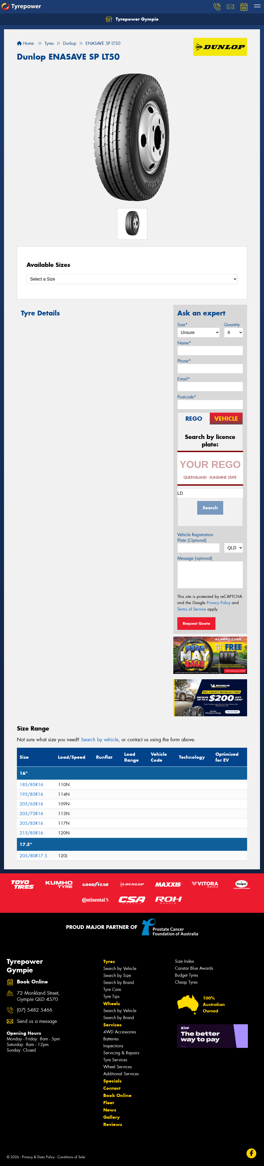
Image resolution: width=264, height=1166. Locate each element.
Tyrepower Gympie (132, 19)
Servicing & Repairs (121, 1053)
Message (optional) (194, 558)
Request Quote (196, 623)
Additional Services (121, 1074)
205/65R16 (31, 804)
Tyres (109, 961)
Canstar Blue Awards (194, 968)
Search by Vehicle (119, 968)
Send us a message (37, 1021)
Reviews (112, 1124)
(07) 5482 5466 (34, 1010)
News (109, 1110)
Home (25, 43)
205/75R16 (31, 813)
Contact (111, 1088)
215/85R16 (31, 833)
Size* (182, 325)
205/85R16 (31, 823)
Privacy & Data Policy (38, 1157)
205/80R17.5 (33, 856)
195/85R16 (31, 794)
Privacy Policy (218, 602)
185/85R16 (31, 784)
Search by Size (117, 975)
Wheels (111, 1004)
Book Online (117, 1095)
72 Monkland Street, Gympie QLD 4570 (38, 996)
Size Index (184, 961)
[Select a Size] (132, 279)
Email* (183, 379)
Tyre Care (112, 989)
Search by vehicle (99, 739)
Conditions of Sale (71, 1157)
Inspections (113, 1046)
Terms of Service (191, 609)
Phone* (184, 361)
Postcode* (186, 397)
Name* (184, 343)
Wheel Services (117, 1067)
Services (112, 1025)
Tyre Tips (111, 996)
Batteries (111, 1039)
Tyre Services (115, 1060)
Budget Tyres (186, 975)
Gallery (111, 1117)
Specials (112, 1081)
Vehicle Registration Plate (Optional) (195, 537)
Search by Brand (118, 982)
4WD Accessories (119, 1032)
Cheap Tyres (186, 982)
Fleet (108, 1103)
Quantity (232, 325)
